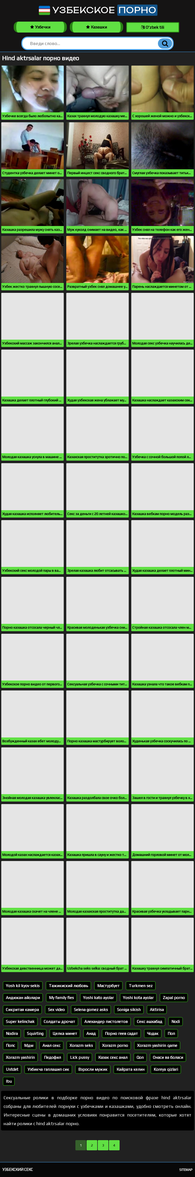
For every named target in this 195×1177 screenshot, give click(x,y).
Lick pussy (79, 1057)
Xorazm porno (115, 1045)
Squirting (35, 1033)
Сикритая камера (22, 1009)
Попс (10, 1045)
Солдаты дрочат (59, 1021)
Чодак (152, 1033)
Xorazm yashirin (20, 1057)
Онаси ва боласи (168, 1057)
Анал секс (51, 1045)
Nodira (12, 1033)
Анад (91, 1033)
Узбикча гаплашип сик (48, 1069)
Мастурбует (108, 985)
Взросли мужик (92, 1069)
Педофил (52, 1057)
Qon (140, 1057)
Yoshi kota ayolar (138, 997)
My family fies (61, 997)
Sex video (56, 1009)
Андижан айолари (23, 997)
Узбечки (40, 27)
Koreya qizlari (166, 1069)
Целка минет (65, 1033)
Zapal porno (174, 997)
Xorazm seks (81, 1045)
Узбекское (97, 10)
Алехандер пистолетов (106, 1021)
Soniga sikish (129, 1009)
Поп (171, 1033)
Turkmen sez (141, 985)
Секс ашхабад (149, 1021)
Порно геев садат (121, 1033)
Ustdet (12, 1069)
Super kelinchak (20, 1021)
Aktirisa (157, 1009)
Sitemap (185, 1170)
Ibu (9, 1081)
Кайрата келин (130, 1069)
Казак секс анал (112, 1057)
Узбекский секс (18, 1169)
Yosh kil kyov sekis (23, 985)
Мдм (28, 1045)
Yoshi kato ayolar (98, 997)
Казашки (96, 27)
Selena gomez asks (91, 1009)
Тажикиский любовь (68, 985)
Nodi (175, 1021)
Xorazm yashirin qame (157, 1045)
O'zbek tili (152, 27)
